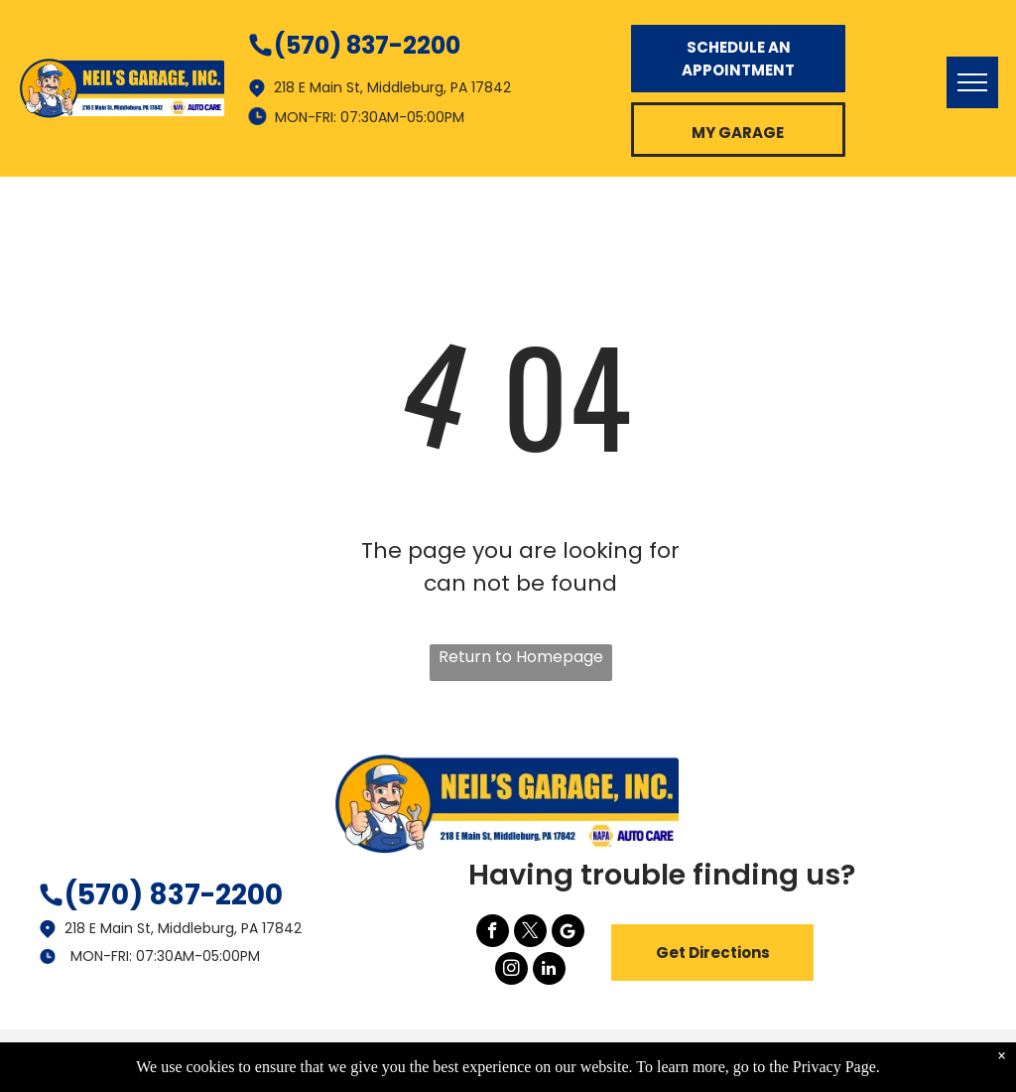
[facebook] (492, 933)
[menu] (972, 82)
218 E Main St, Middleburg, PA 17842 (183, 928)
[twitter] (530, 933)
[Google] (568, 933)
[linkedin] (549, 971)
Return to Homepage (521, 656)
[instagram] (511, 971)
